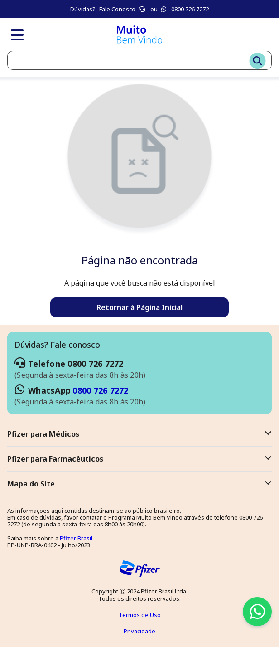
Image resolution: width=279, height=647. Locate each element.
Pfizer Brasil (76, 538)
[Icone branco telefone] (142, 9)
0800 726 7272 (100, 390)
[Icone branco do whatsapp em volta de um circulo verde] (257, 611)
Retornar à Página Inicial (139, 307)
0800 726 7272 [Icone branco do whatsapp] (190, 9)
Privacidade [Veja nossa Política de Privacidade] (139, 631)
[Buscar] (257, 62)
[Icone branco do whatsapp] (164, 9)
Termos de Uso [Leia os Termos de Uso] (140, 615)
